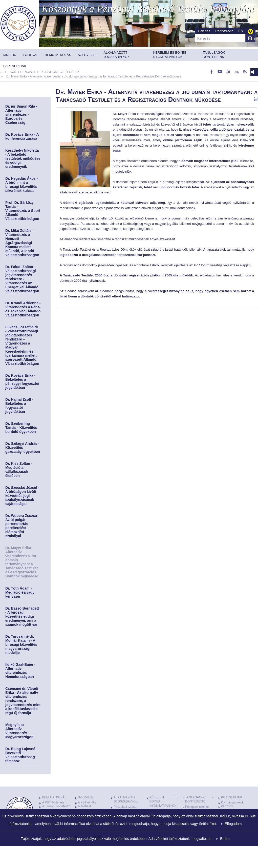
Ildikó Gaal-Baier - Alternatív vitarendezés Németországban (20, 670)
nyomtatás (256, 99)
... (1, 72)
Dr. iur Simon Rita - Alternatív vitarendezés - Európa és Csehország (21, 114)
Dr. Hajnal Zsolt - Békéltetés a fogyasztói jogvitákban (19, 405)
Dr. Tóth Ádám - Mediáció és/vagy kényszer (19, 592)
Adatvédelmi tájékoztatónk (169, 839)
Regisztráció (224, 31)
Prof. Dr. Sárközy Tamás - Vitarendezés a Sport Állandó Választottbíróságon (22, 210)
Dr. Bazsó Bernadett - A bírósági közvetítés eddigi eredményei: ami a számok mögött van (22, 616)
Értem (224, 839)
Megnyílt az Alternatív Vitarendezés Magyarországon (19, 731)
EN (240, 31)
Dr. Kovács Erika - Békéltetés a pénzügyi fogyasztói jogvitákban (22, 381)
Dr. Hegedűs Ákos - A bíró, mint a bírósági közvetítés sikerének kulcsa (21, 184)
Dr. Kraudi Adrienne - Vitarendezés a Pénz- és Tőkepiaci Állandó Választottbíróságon (23, 309)
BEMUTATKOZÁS (54, 797)
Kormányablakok (232, 802)
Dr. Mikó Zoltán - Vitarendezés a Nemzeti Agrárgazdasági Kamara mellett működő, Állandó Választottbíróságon (22, 243)
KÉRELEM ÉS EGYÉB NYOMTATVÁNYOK (163, 802)
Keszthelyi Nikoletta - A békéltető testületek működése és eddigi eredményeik (22, 158)
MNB (18, 23)
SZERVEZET (87, 797)
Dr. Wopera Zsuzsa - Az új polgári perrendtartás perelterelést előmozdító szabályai (22, 526)
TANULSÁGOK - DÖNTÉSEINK (199, 799)
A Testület (84, 806)
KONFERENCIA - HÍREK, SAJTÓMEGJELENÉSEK (44, 72)
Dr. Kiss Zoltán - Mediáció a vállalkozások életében (18, 469)
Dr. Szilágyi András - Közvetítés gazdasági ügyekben (22, 447)
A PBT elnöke (87, 802)
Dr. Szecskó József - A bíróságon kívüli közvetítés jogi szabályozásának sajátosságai (22, 496)
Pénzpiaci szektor (125, 807)
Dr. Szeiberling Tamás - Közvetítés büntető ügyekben (21, 427)
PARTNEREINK (231, 797)
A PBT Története (53, 802)
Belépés (204, 31)
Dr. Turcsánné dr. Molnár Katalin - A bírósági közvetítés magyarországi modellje (21, 644)
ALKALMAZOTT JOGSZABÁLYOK (126, 799)
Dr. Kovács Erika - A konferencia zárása (22, 136)
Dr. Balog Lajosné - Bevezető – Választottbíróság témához (21, 755)
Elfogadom (233, 824)
